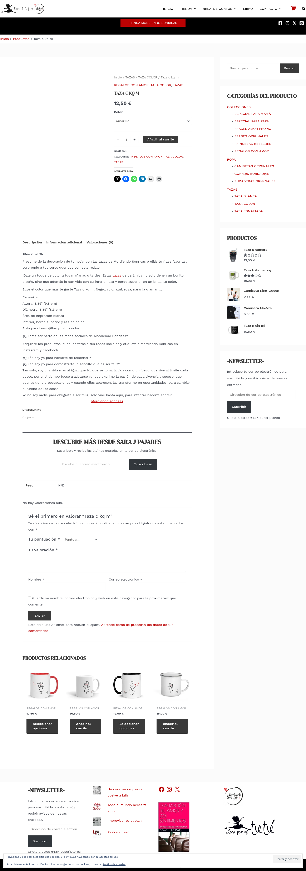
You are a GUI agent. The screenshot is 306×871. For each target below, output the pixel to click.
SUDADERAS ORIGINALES (255, 181)
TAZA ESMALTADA (248, 211)
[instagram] (288, 23)
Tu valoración (43, 550)
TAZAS (130, 77)
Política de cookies (114, 864)
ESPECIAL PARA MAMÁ (252, 114)
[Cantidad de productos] (126, 139)
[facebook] (281, 23)
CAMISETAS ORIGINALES (254, 166)
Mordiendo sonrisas (107, 401)
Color (118, 112)
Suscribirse (143, 464)
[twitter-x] (295, 23)
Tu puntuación (44, 539)
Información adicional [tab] (64, 242)
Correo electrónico (125, 579)
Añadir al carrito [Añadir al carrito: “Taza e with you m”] (170, 726)
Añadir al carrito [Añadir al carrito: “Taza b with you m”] (83, 726)
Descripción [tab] (32, 242)
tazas (117, 275)
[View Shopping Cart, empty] (293, 8)
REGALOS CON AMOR (131, 85)
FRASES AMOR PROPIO (252, 129)
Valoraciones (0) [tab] (100, 242)
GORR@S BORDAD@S (251, 174)
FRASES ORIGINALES (251, 136)
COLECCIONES (239, 107)
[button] (194, 8)
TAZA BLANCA (245, 196)
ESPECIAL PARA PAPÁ (251, 121)
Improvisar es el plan (125, 821)
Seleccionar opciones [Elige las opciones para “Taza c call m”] (42, 726)
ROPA (231, 159)
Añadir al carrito (160, 139)
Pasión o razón (120, 832)
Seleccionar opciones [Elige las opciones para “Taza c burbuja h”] (129, 726)
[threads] (302, 23)
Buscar (289, 68)
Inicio (118, 77)
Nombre (36, 579)
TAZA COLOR (147, 77)
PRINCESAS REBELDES (252, 144)
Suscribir (239, 407)
